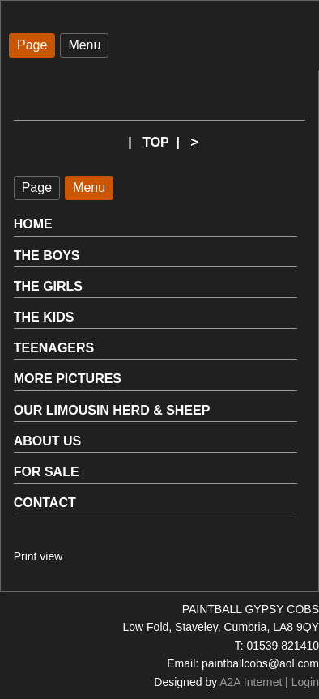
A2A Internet (250, 682)
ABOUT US (48, 441)
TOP (155, 142)
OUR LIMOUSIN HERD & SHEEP (112, 410)
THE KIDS (44, 317)
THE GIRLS (48, 286)
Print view (38, 556)
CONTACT (45, 502)
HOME (33, 224)
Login (305, 682)
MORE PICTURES (67, 379)
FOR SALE (46, 472)
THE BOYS (47, 255)
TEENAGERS (54, 348)
